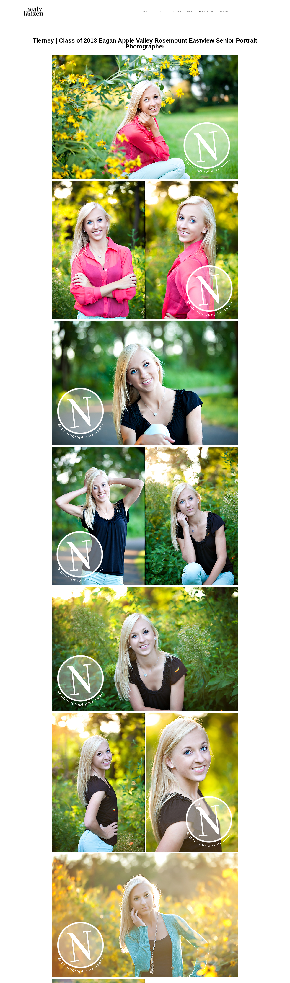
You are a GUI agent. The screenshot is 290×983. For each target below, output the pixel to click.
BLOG (190, 12)
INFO (162, 12)
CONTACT (175, 12)
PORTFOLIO (147, 12)
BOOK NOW (206, 12)
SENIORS (224, 12)
